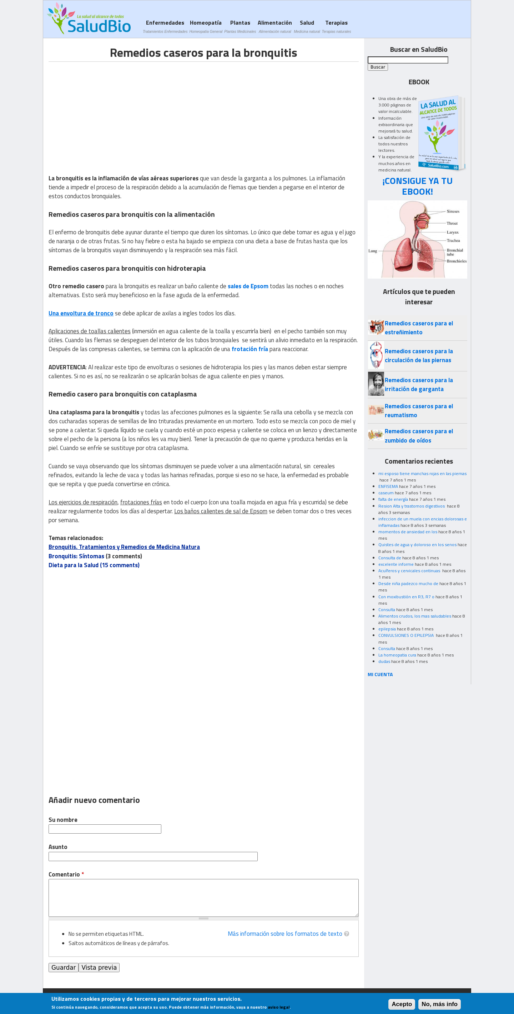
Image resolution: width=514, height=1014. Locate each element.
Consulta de (389, 557)
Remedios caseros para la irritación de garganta (419, 384)
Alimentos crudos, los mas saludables (414, 616)
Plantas (240, 26)
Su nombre (63, 819)
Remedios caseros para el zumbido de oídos (419, 435)
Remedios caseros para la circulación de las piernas (419, 355)
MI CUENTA (380, 674)
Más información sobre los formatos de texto (285, 933)
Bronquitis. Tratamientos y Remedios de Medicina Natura (124, 546)
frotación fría (250, 349)
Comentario (66, 874)
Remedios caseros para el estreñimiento (419, 328)
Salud (307, 26)
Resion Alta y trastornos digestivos (412, 506)
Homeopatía (205, 26)
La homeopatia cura (397, 654)
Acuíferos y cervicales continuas (409, 570)
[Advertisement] (108, 112)
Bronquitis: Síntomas (76, 556)
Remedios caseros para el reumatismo (419, 410)
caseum (386, 492)
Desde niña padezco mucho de (408, 583)
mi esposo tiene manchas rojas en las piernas (422, 473)
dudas (384, 661)
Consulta (386, 609)
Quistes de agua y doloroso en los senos (417, 544)
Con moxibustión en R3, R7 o (406, 596)
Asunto (58, 847)
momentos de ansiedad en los (407, 531)
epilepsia (387, 628)
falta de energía (393, 499)
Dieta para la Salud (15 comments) (94, 565)
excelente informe (396, 564)
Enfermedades (165, 26)
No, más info (440, 1004)
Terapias (336, 26)
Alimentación (275, 26)
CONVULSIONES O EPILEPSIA (406, 635)
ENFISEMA (388, 486)
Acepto (402, 1004)
